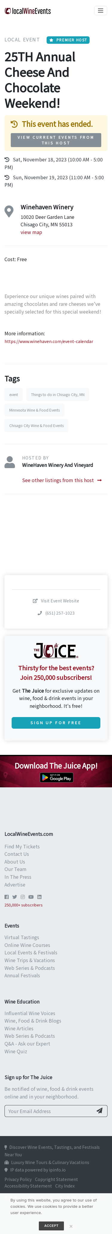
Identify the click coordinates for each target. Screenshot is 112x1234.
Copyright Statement (56, 1179)
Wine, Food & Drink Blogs (32, 1020)
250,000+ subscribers (23, 905)
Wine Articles (18, 1028)
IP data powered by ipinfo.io (35, 1170)
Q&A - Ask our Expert (27, 1043)
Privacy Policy (18, 1179)
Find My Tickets (22, 846)
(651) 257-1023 (56, 613)
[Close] (71, 1226)
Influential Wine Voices (29, 1013)
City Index (65, 1186)
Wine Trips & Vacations (29, 960)
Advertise (14, 884)
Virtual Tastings (21, 937)
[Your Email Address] (48, 1111)
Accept (51, 1226)
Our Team (15, 868)
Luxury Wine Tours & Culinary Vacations (46, 1162)
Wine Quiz (15, 1051)
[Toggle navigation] (100, 10)
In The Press (17, 876)
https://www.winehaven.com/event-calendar (48, 341)
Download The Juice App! (56, 765)
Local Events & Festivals (30, 952)
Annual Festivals (22, 975)
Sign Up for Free (55, 722)
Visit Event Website (56, 601)
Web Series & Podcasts (29, 967)
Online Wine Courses (27, 944)
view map (31, 232)
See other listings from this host (62, 480)
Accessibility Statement (28, 1186)
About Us (14, 861)
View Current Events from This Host (56, 140)
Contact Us (16, 853)
